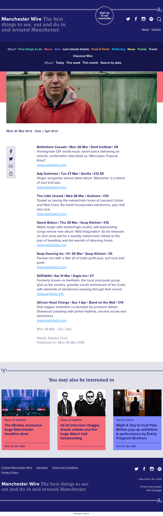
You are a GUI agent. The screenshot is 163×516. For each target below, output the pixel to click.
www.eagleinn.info (50, 294)
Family (142, 49)
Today (60, 63)
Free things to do (30, 49)
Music (48, 49)
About (145, 29)
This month (90, 63)
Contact (156, 29)
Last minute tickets (76, 49)
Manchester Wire (22, 19)
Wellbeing (118, 49)
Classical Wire (83, 56)
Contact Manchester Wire (17, 467)
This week (73, 63)
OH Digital (156, 490)
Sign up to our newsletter (104, 15)
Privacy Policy (10, 472)
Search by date (110, 63)
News (131, 49)
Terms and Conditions (65, 467)
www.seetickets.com (52, 165)
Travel (153, 49)
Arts (58, 49)
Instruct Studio (154, 486)
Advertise (42, 467)
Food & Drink (100, 49)
